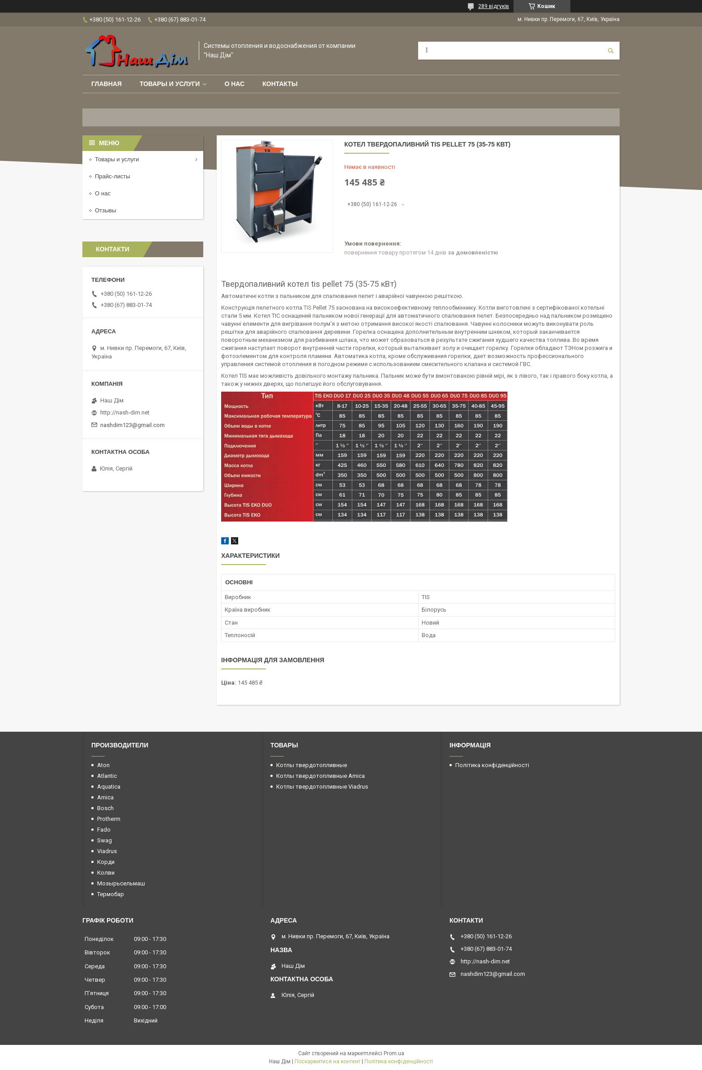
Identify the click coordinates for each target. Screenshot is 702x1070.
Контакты (279, 83)
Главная (106, 83)
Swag (104, 840)
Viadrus (107, 851)
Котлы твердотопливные (311, 765)
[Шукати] (611, 51)
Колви (106, 872)
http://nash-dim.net (125, 412)
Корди (106, 862)
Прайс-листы (112, 176)
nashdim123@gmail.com (132, 425)
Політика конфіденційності (492, 765)
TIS (308, 307)
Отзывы (105, 210)
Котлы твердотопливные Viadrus (322, 786)
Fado (104, 829)
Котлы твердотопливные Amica (320, 775)
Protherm (108, 818)
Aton (103, 765)
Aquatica (108, 786)
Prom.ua (394, 1053)
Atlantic (107, 775)
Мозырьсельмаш (121, 883)
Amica (105, 797)
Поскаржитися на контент (327, 1061)
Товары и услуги (170, 83)
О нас (234, 83)
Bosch (105, 808)
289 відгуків (493, 6)
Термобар (110, 894)
